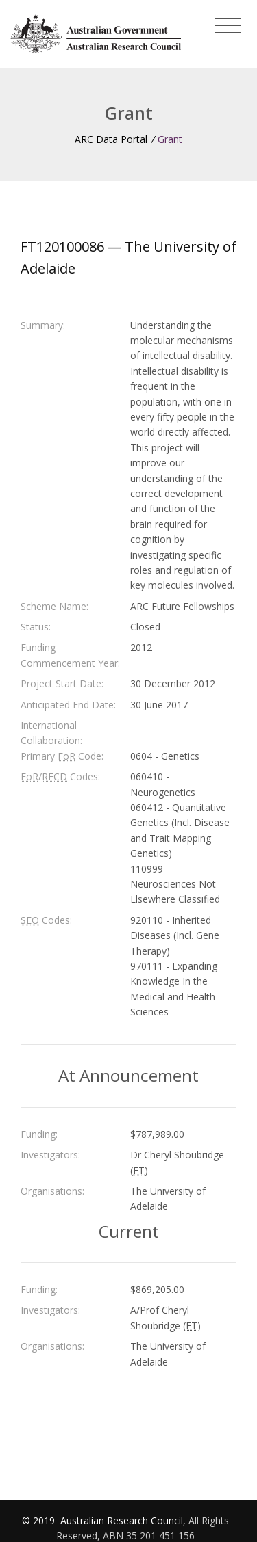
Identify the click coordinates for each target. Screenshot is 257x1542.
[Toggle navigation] (227, 26)
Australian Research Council (121, 1520)
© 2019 (40, 1520)
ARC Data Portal (111, 139)
